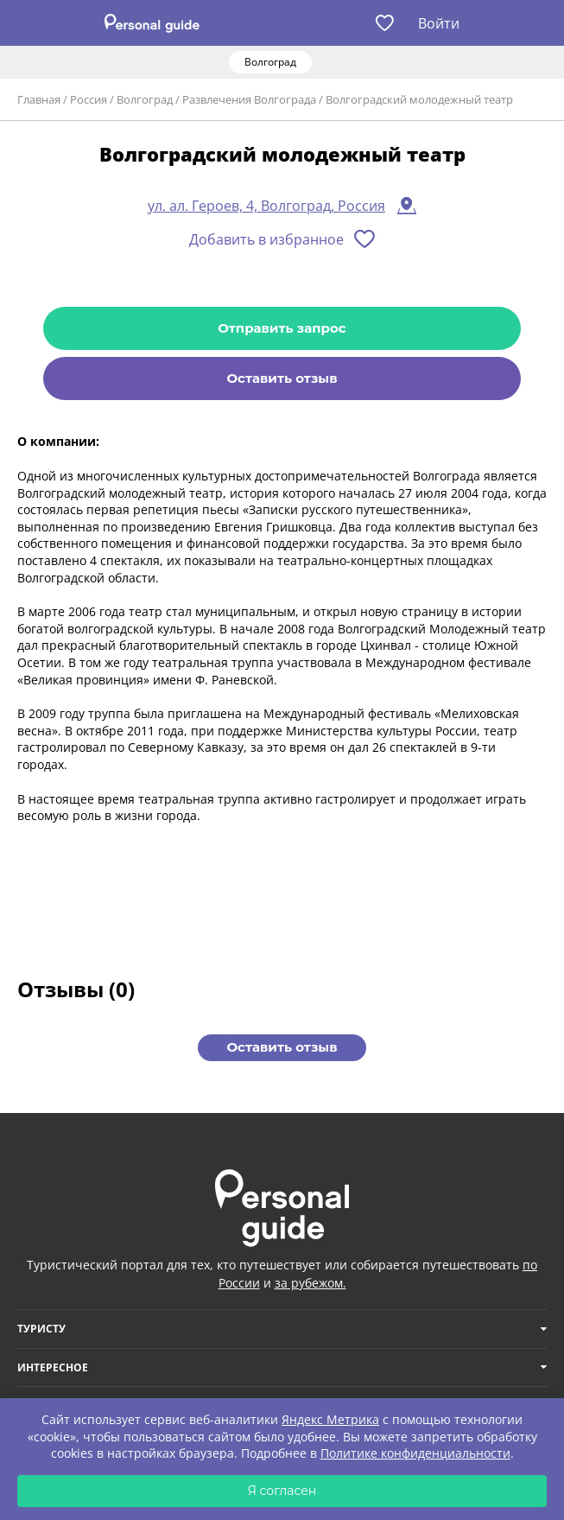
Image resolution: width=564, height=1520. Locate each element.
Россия (88, 99)
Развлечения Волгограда (249, 99)
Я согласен (282, 1490)
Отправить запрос (281, 328)
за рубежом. (310, 1283)
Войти (438, 23)
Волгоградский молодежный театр (419, 99)
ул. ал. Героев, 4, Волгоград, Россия (266, 205)
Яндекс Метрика (330, 1419)
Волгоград (145, 99)
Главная (38, 99)
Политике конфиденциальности (415, 1453)
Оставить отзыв (281, 378)
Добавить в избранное (266, 239)
